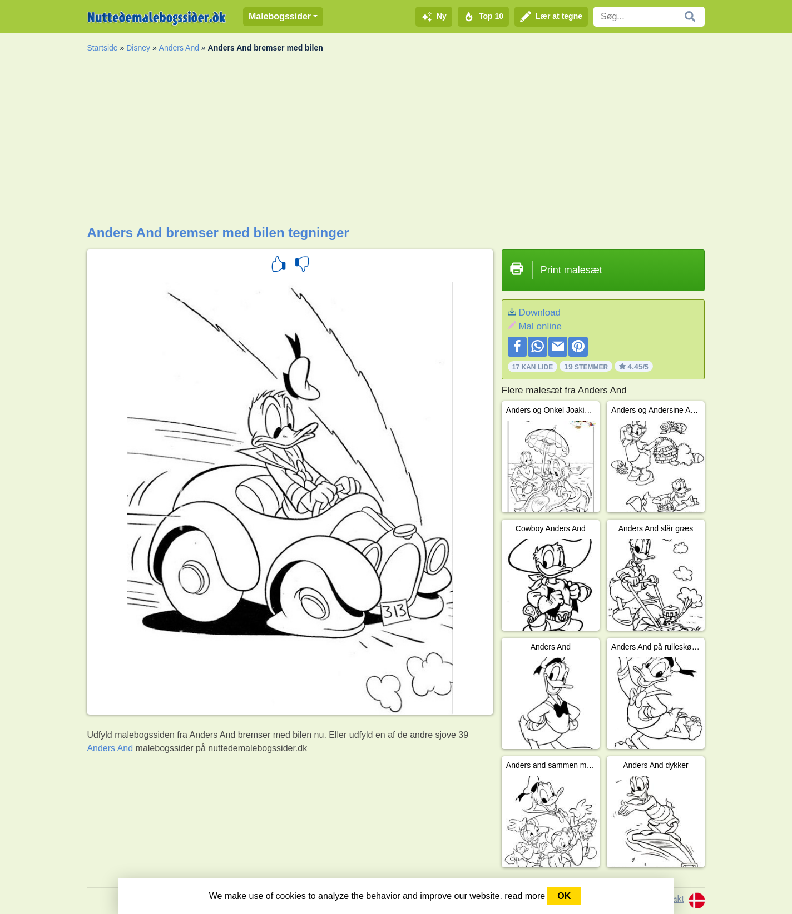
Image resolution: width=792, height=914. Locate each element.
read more (524, 896)
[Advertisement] (396, 141)
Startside (102, 47)
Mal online (540, 326)
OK (564, 896)
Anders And (179, 47)
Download (539, 312)
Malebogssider (280, 16)
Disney (138, 47)
